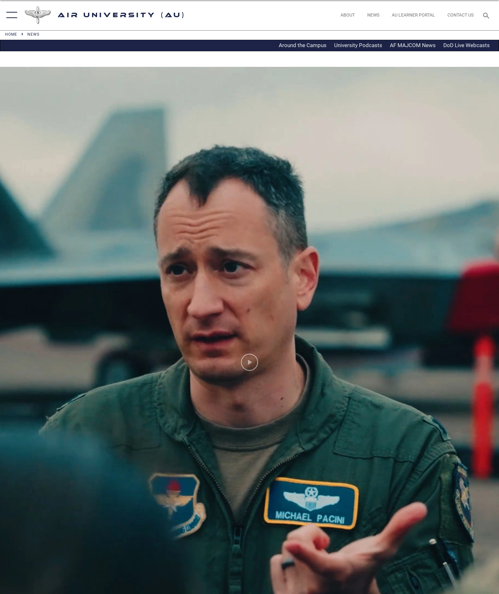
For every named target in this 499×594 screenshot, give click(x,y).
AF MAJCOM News (413, 45)
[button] (10, 15)
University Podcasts (358, 45)
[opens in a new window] (413, 15)
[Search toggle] (487, 15)
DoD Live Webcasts (466, 45)
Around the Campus (303, 45)
